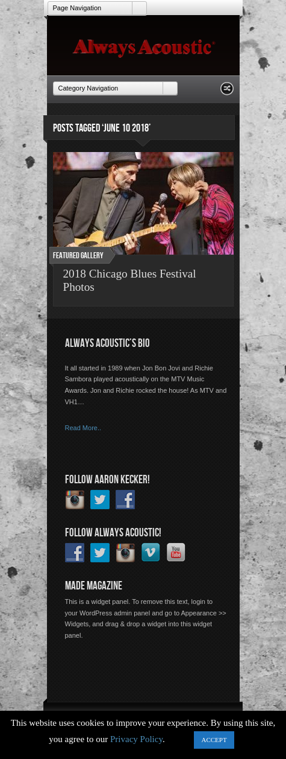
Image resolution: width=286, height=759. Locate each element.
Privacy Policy (136, 739)
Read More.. (83, 427)
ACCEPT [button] (213, 739)
